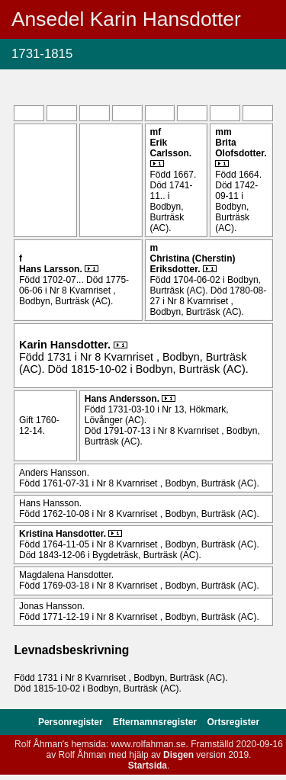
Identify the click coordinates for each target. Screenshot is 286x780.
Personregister (71, 722)
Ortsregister (233, 722)
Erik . (171, 148)
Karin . (66, 345)
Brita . (240, 148)
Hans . (52, 269)
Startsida (147, 765)
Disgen (178, 755)
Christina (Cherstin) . (193, 263)
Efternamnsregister (156, 722)
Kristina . (63, 533)
